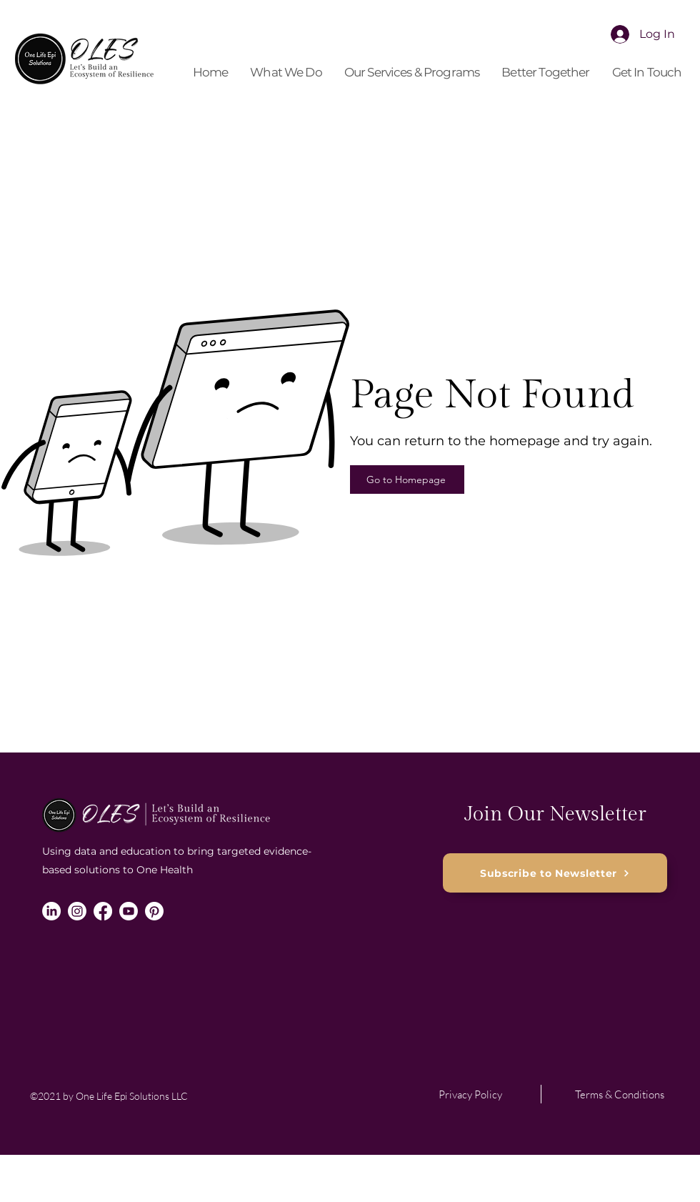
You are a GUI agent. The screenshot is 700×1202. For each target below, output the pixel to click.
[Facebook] (103, 911)
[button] (286, 72)
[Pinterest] (154, 911)
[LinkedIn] (51, 911)
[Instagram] (77, 911)
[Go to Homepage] (407, 479)
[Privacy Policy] (470, 1094)
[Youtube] (128, 911)
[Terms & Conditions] (619, 1094)
